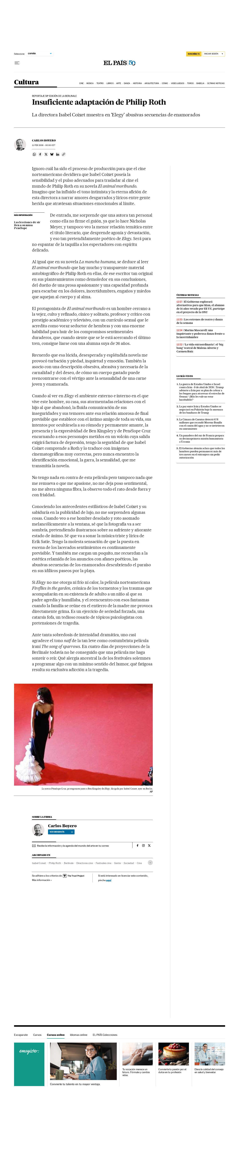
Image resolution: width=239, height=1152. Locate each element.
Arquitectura (152, 83)
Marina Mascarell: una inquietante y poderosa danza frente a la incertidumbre (201, 334)
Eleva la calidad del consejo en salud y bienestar (209, 1071)
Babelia (200, 83)
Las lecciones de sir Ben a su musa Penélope (27, 225)
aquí (108, 880)
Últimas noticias (216, 83)
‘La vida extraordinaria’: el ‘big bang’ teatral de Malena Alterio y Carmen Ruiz (200, 348)
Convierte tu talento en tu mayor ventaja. (75, 1084)
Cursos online (56, 1034)
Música (90, 83)
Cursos (37, 1034)
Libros (110, 83)
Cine (81, 83)
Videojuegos (177, 83)
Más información (42, 880)
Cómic (165, 83)
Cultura (26, 82)
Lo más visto (185, 376)
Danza (127, 83)
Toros (190, 83)
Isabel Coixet (39, 863)
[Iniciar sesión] (214, 54)
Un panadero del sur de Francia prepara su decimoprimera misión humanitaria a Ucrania (201, 438)
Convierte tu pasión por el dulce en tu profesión (172, 1071)
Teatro (100, 83)
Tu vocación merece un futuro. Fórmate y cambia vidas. (136, 1072)
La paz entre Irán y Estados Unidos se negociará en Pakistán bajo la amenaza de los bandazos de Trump (201, 409)
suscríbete (194, 54)
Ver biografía (61, 832)
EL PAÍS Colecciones (105, 1034)
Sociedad (129, 863)
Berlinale (68, 863)
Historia (137, 83)
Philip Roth (55, 863)
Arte (118, 83)
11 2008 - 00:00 (43, 145)
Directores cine (84, 863)
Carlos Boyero (44, 140)
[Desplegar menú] (17, 63)
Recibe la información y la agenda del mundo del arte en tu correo (73, 845)
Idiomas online (78, 1034)
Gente (117, 863)
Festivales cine (103, 863)
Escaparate (21, 1034)
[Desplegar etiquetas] (150, 862)
